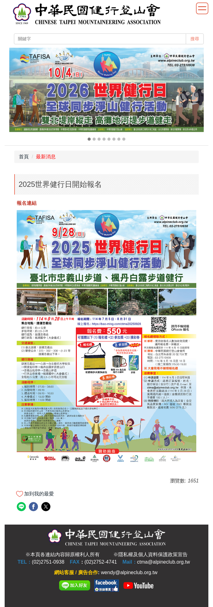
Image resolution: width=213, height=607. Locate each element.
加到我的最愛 (39, 493)
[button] (17, 95)
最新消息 (46, 156)
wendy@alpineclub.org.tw (129, 572)
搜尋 (194, 38)
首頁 (24, 156)
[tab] (89, 139)
